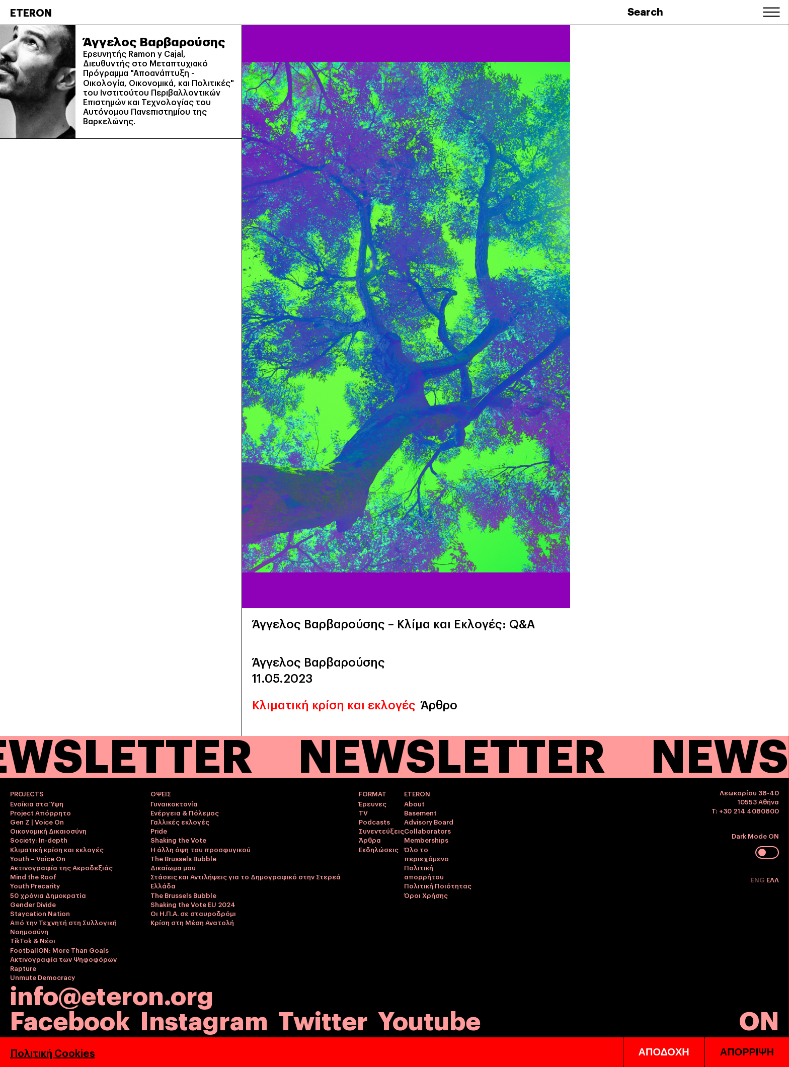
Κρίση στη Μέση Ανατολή (192, 922)
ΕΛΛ (772, 879)
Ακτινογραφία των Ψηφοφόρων (63, 958)
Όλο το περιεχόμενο (426, 854)
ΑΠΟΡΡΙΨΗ (747, 1051)
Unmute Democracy (42, 976)
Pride (158, 830)
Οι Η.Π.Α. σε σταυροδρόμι (193, 913)
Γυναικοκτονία (174, 803)
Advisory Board (428, 821)
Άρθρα (370, 839)
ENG (758, 879)
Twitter (323, 1019)
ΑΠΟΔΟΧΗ (664, 1051)
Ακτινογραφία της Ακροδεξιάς (61, 867)
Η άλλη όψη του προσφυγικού (200, 849)
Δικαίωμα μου (173, 867)
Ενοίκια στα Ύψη (36, 803)
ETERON (31, 12)
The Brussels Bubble (183, 858)
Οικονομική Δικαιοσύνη (48, 830)
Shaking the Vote (178, 839)
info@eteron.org (111, 994)
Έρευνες (372, 803)
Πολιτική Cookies (52, 1052)
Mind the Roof (33, 876)
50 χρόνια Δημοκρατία (48, 894)
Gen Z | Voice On (37, 821)
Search (645, 11)
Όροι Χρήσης (426, 894)
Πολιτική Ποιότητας (437, 885)
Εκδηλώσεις (379, 849)
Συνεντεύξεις (381, 830)
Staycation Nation (40, 913)
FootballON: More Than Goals (59, 949)
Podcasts (374, 821)
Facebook (70, 1019)
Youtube (429, 1019)
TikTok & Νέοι (32, 940)
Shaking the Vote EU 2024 (192, 904)
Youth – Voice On (37, 858)
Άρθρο (439, 704)
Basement (420, 812)
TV (363, 812)
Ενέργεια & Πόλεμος (184, 812)
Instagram (204, 1019)
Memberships (426, 839)
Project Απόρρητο (40, 812)
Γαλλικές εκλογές (179, 821)
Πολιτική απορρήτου (424, 872)
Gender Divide (33, 904)
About (414, 803)
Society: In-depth (38, 839)
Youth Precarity (35, 885)
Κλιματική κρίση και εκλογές (334, 704)
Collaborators (427, 830)
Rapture (23, 967)
